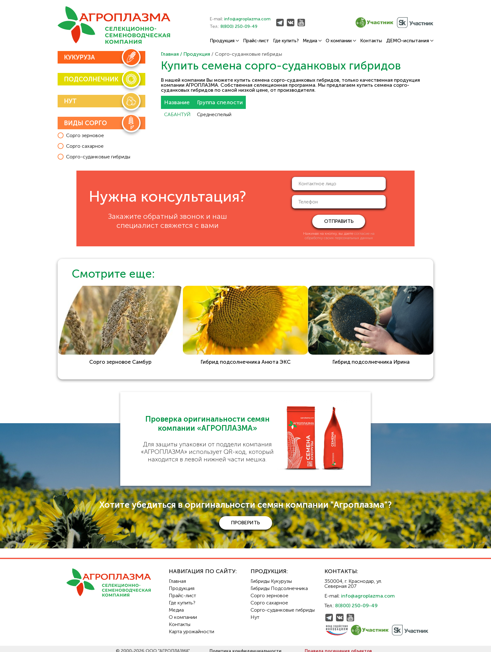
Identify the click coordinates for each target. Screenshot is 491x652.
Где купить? (286, 41)
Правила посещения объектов (338, 646)
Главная (177, 577)
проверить (245, 518)
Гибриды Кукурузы (271, 577)
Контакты (371, 41)
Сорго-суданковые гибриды (283, 605)
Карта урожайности (191, 627)
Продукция (224, 41)
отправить (339, 221)
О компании (341, 41)
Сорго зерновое (269, 591)
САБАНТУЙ (177, 114)
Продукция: (269, 566)
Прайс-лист (256, 41)
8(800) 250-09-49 (238, 26)
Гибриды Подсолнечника (279, 584)
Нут (255, 613)
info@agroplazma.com (247, 19)
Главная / (172, 54)
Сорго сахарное (269, 598)
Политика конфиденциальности (245, 646)
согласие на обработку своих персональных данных (340, 235)
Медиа (312, 41)
